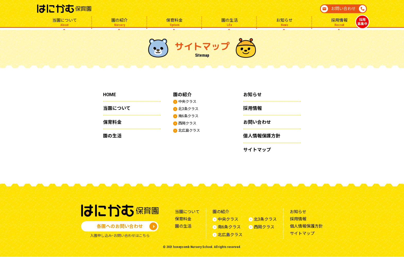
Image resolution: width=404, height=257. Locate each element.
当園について (64, 22)
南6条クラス (189, 115)
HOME (110, 94)
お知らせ (284, 22)
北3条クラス (189, 108)
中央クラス (188, 101)
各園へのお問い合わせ (120, 226)
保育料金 (174, 22)
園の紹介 (119, 22)
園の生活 (229, 22)
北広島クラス (190, 130)
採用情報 (339, 22)
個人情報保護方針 (263, 135)
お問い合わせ (343, 8)
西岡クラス (188, 123)
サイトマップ (258, 149)
